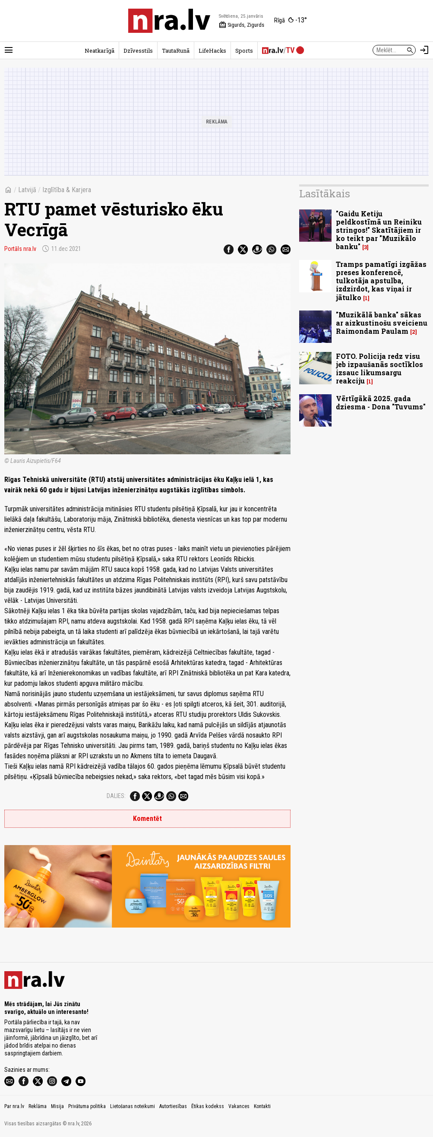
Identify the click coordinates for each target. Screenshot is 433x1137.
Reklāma (37, 1106)
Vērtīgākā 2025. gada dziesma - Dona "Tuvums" (381, 402)
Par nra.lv (14, 1106)
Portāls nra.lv (20, 248)
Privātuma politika (87, 1106)
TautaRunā (176, 50)
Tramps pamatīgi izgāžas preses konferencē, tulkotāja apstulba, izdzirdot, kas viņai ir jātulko (381, 281)
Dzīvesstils (138, 50)
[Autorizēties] (424, 50)
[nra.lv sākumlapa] (169, 21)
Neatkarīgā (99, 50)
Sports (244, 50)
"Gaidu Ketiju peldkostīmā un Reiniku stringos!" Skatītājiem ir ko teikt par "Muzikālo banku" (379, 230)
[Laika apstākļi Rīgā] (290, 20)
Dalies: (116, 795)
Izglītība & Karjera (66, 190)
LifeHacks (212, 50)
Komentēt (147, 818)
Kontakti (262, 1106)
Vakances (239, 1106)
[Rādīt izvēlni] (8, 50)
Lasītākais (324, 193)
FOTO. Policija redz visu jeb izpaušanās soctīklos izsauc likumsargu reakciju (379, 369)
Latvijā (27, 190)
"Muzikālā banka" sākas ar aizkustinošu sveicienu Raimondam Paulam (381, 323)
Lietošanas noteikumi (132, 1106)
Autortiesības (173, 1106)
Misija (57, 1106)
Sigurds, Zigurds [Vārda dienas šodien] (241, 25)
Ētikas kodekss (207, 1106)
